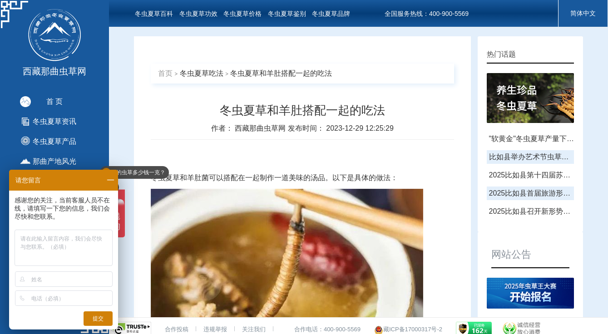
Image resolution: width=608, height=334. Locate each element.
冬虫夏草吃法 (201, 73)
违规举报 (215, 329)
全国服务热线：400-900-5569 (427, 13)
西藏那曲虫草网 (261, 128)
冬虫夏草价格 (242, 13)
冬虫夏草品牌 (331, 13)
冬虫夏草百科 (154, 13)
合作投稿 (176, 329)
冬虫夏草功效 (198, 13)
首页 (165, 73)
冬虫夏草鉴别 (287, 13)
